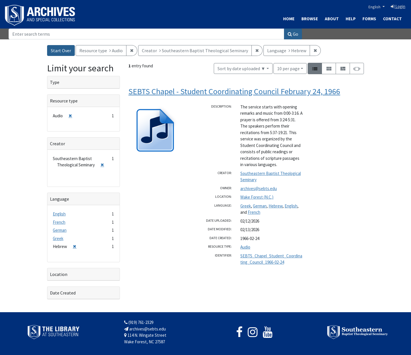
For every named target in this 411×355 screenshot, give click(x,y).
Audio (245, 247)
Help (351, 18)
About (332, 18)
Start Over (61, 50)
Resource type (64, 101)
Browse (309, 18)
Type (54, 82)
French (254, 212)
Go (293, 34)
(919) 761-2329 (138, 322)
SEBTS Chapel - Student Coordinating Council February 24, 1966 (234, 91)
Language (59, 199)
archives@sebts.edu (258, 188)
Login (398, 6)
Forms (369, 18)
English (374, 6)
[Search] (146, 34)
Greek (245, 206)
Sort (241, 68)
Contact (392, 18)
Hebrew (276, 206)
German (260, 206)
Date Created (63, 293)
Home (289, 18)
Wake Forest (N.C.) (256, 197)
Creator (57, 143)
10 (288, 68)
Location (58, 274)
